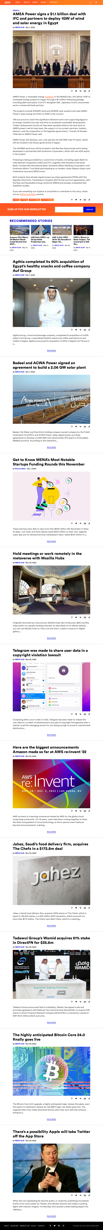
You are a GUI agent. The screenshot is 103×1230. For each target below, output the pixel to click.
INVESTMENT (34, 199)
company (49, 97)
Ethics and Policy (28, 194)
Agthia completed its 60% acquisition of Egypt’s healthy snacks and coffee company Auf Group (51, 266)
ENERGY (24, 199)
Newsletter (25, 1226)
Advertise (14, 1226)
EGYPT (16, 199)
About (35, 2)
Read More (51, 350)
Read (17, 2)
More (43, 2)
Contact (54, 2)
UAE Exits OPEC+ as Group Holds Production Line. (40, 239)
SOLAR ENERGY (47, 199)
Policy (33, 1226)
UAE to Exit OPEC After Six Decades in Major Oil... (61, 239)
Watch (26, 2)
